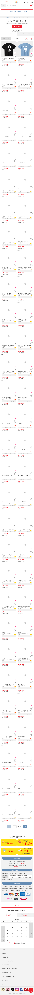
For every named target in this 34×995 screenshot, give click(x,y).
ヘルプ (17, 906)
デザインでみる (16, 38)
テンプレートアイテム (25, 34)
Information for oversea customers (17, 11)
